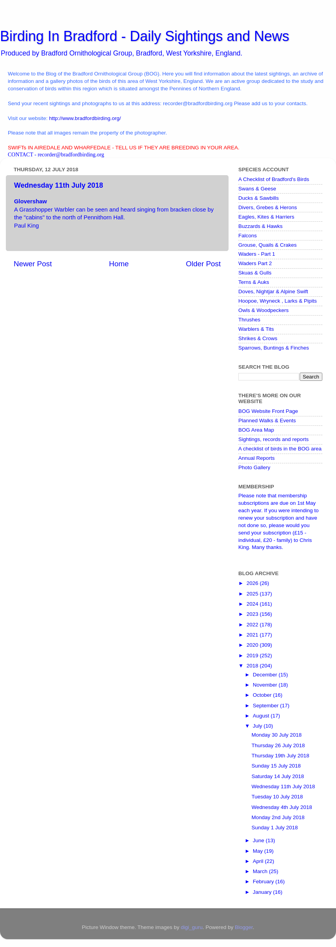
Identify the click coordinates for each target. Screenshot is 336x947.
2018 (253, 666)
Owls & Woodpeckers (263, 310)
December (266, 675)
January (263, 892)
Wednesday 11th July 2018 (283, 786)
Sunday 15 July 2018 (276, 766)
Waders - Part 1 (256, 254)
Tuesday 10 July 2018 (277, 797)
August (262, 716)
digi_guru (192, 927)
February (264, 881)
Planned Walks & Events (267, 420)
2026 (253, 583)
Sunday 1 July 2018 (275, 827)
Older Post (203, 264)
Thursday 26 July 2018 (278, 745)
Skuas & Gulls (255, 273)
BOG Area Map (256, 430)
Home (119, 264)
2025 (253, 594)
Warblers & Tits (256, 329)
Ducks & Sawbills (258, 198)
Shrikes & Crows (257, 338)
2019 (253, 655)
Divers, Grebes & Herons (267, 207)
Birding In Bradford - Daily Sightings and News (144, 36)
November (266, 685)
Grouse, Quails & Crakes (267, 245)
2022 (253, 625)
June (259, 840)
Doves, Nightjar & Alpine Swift (273, 291)
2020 (253, 645)
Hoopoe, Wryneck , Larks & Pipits (277, 301)
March (261, 871)
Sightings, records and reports (273, 439)
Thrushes (249, 320)
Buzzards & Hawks (260, 226)
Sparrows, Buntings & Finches (273, 348)
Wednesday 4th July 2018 (282, 807)
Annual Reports (256, 458)
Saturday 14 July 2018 (278, 776)
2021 (253, 635)
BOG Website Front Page (268, 411)
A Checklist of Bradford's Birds (273, 179)
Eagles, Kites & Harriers (266, 217)
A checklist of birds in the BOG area (280, 449)
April (259, 861)
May (258, 851)
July (258, 726)
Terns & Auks (253, 282)
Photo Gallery (254, 467)
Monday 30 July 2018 (277, 735)
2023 (253, 614)
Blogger (244, 927)
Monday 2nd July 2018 (278, 817)
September (266, 705)
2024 (253, 604)
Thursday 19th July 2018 (280, 756)
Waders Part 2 (255, 263)
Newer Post (33, 264)
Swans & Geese (257, 189)
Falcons (247, 236)
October (263, 695)
